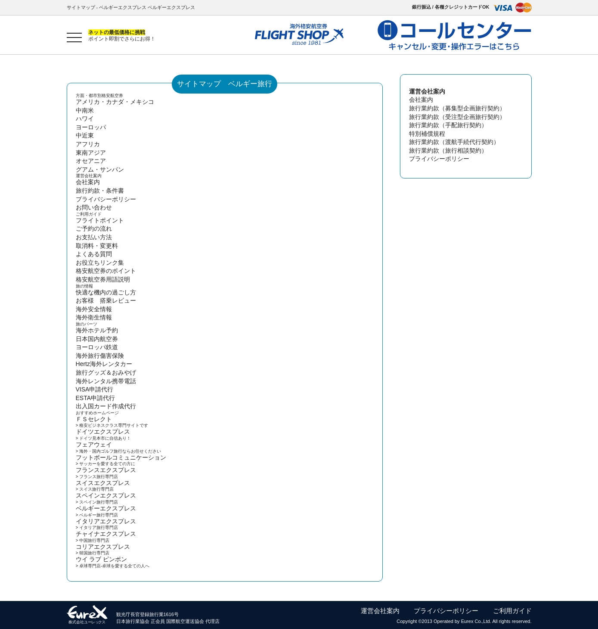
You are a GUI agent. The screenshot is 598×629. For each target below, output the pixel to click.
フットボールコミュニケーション (121, 457)
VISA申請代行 (95, 389)
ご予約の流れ (94, 228)
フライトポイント (100, 220)
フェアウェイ (94, 444)
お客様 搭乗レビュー (106, 300)
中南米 (85, 110)
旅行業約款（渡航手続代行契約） (454, 141)
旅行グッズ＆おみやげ (106, 372)
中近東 (85, 135)
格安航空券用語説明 (103, 279)
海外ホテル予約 (97, 330)
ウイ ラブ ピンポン (101, 559)
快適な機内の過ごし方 (106, 292)
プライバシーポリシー (106, 199)
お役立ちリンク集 (100, 262)
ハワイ (85, 118)
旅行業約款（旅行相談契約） (448, 150)
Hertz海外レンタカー (104, 363)
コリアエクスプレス (103, 546)
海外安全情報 (94, 309)
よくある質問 (94, 253)
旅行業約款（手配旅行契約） (448, 125)
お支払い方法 (94, 237)
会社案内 (88, 181)
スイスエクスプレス (103, 482)
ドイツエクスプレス (103, 431)
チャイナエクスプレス (106, 533)
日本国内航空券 (97, 338)
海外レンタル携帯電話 (106, 381)
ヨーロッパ (91, 127)
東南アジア (91, 152)
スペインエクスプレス (106, 495)
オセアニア (91, 160)
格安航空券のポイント (106, 270)
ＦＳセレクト (94, 419)
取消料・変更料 (97, 245)
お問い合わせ (94, 207)
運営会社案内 (380, 610)
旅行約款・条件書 (100, 190)
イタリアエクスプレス (106, 521)
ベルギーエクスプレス (106, 508)
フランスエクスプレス (106, 469)
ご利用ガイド (512, 610)
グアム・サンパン (100, 169)
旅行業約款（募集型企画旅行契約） (457, 108)
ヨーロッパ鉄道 (97, 347)
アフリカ (88, 144)
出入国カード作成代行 (106, 406)
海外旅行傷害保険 (100, 355)
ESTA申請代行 (95, 397)
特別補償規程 (427, 133)
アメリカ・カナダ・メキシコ (115, 101)
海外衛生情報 (94, 317)
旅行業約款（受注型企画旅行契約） (457, 116)
